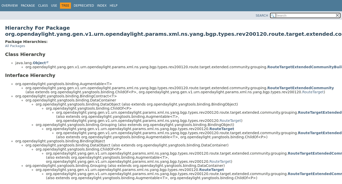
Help (114, 5)
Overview (10, 5)
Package (28, 5)
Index (102, 5)
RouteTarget (313, 92)
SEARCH (262, 15)
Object (39, 63)
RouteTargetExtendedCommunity (300, 88)
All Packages (15, 46)
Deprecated (84, 5)
